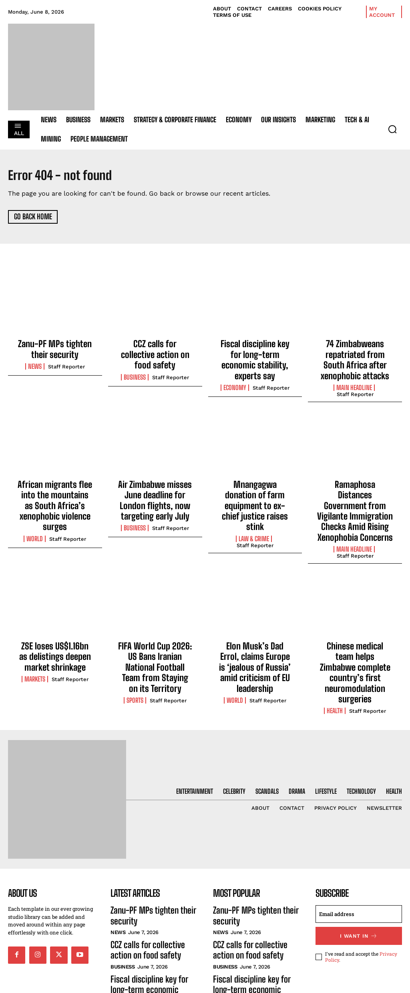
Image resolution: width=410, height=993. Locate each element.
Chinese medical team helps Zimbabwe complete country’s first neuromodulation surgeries (355, 635)
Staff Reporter (66, 364)
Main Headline (354, 381)
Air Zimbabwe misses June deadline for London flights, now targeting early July (155, 489)
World (34, 513)
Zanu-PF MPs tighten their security (55, 348)
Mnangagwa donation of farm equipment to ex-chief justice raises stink (254, 485)
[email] (359, 866)
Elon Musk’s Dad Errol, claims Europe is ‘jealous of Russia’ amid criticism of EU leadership (255, 631)
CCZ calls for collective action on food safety (155, 348)
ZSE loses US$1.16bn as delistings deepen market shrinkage (55, 627)
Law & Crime (254, 505)
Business (135, 363)
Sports (135, 655)
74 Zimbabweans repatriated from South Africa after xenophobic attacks (355, 357)
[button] (392, 129)
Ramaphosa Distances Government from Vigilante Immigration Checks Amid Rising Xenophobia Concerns (355, 494)
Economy (234, 372)
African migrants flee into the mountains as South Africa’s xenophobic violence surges (54, 489)
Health (335, 664)
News (35, 363)
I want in (359, 887)
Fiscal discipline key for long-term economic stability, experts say (255, 353)
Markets (34, 646)
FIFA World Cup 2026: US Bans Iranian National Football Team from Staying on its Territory (155, 631)
